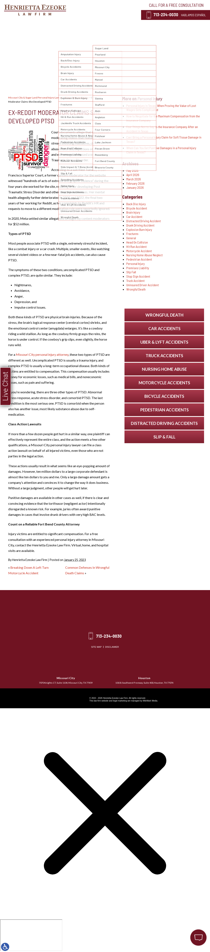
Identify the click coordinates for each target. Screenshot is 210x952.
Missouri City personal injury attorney (42, 354)
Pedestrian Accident (139, 259)
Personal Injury (74, 25)
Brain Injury (133, 212)
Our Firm (46, 25)
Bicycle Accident (136, 208)
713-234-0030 (165, 14)
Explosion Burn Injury (139, 229)
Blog (150, 25)
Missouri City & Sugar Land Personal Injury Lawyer (35, 97)
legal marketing (120, 701)
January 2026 (135, 187)
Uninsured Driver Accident (142, 285)
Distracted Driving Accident (143, 221)
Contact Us (173, 25)
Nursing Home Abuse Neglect (144, 255)
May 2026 (132, 170)
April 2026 (132, 175)
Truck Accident (135, 281)
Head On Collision (137, 242)
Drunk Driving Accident (140, 225)
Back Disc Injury (136, 204)
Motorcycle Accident (139, 251)
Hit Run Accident (136, 246)
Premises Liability (137, 268)
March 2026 (133, 179)
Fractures (132, 234)
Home (26, 25)
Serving (101, 25)
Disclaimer (112, 647)
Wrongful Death (136, 289)
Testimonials (127, 25)
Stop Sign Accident (138, 276)
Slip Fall (131, 272)
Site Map (96, 647)
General (131, 238)
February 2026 (135, 183)
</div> (31, 935)
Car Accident (134, 217)
